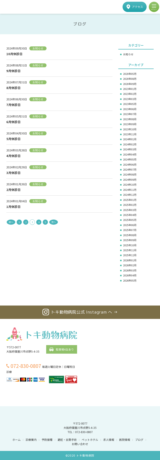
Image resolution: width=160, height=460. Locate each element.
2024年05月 (129, 159)
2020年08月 (129, 78)
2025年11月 (129, 250)
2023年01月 (129, 89)
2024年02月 (129, 144)
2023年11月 (129, 134)
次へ (53, 222)
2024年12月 (129, 194)
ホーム (16, 440)
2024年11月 (129, 189)
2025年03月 (129, 210)
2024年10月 (129, 184)
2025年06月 (129, 225)
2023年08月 (129, 119)
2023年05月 (129, 104)
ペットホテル (90, 440)
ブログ (139, 440)
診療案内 (31, 440)
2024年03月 (129, 149)
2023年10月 (129, 129)
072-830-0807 (26, 365)
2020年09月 (129, 84)
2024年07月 (129, 169)
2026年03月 (129, 270)
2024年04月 (129, 154)
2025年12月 (129, 255)
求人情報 (108, 440)
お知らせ (128, 54)
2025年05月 (129, 220)
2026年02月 (129, 265)
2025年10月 (129, 245)
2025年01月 (129, 200)
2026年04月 (129, 275)
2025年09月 (129, 240)
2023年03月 (129, 99)
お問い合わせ (80, 444)
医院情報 (124, 440)
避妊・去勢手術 (67, 440)
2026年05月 (129, 280)
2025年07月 (129, 230)
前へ (11, 222)
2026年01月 (129, 260)
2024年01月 (129, 139)
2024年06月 (129, 164)
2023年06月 (129, 109)
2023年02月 (129, 94)
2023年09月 (129, 124)
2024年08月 (129, 174)
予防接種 (47, 440)
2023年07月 (129, 114)
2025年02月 (129, 205)
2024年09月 (129, 179)
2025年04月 (129, 215)
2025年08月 (129, 235)
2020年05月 (129, 74)
